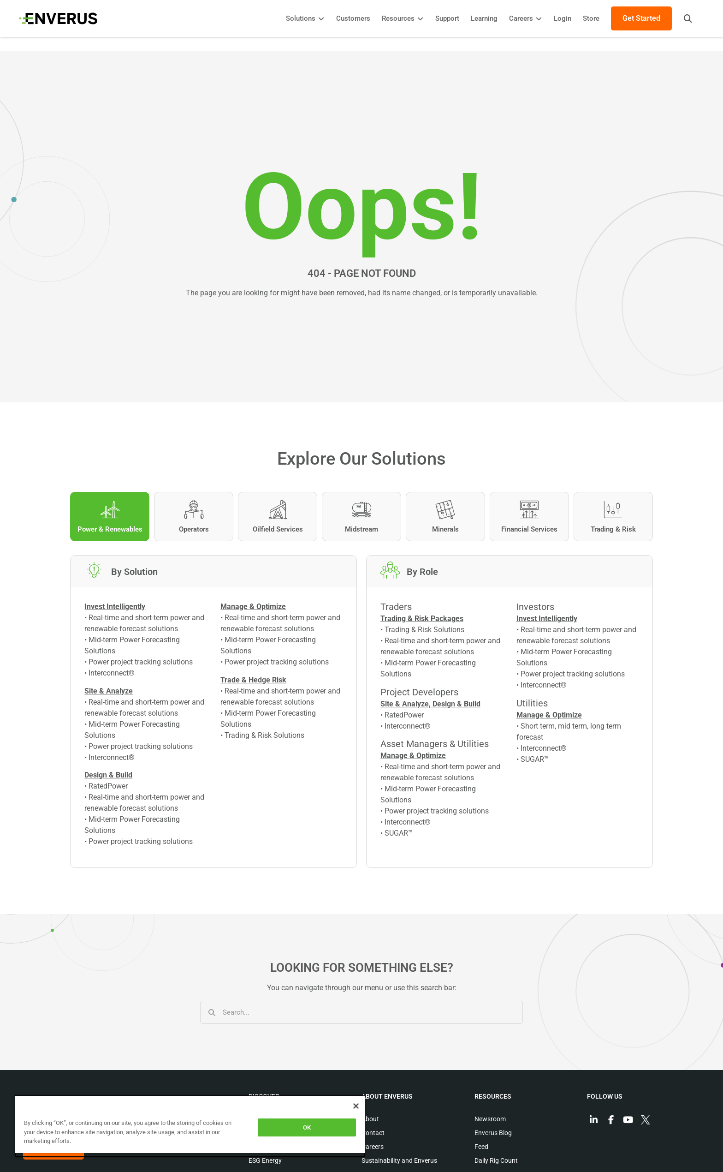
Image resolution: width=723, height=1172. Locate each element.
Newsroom (490, 1120)
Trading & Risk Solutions (264, 736)
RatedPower (108, 787)
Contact (373, 1134)
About (370, 1120)
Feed (481, 1148)
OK (307, 1127)
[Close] (356, 1106)
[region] (190, 1126)
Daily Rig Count (496, 1162)
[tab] (109, 516)
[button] (684, 18)
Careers (373, 1148)
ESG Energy (265, 1162)
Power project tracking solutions (141, 663)
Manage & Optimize (413, 757)
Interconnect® (112, 674)
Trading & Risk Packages (421, 620)
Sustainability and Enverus (399, 1162)
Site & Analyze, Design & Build (430, 704)
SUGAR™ (399, 834)
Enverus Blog (493, 1134)
